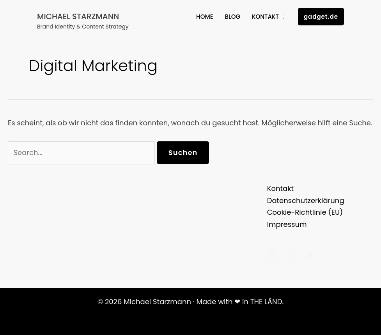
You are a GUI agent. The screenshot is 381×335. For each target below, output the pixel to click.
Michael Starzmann (78, 16)
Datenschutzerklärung (305, 200)
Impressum (287, 224)
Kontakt (280, 188)
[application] (281, 16)
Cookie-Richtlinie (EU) (305, 212)
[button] (321, 16)
